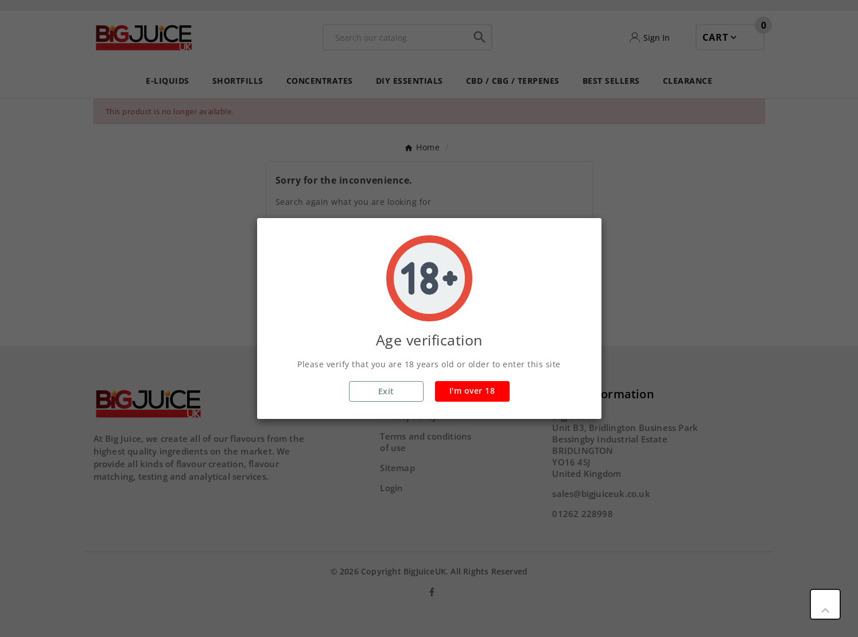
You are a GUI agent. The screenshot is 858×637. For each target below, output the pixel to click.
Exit (386, 391)
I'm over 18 (472, 390)
